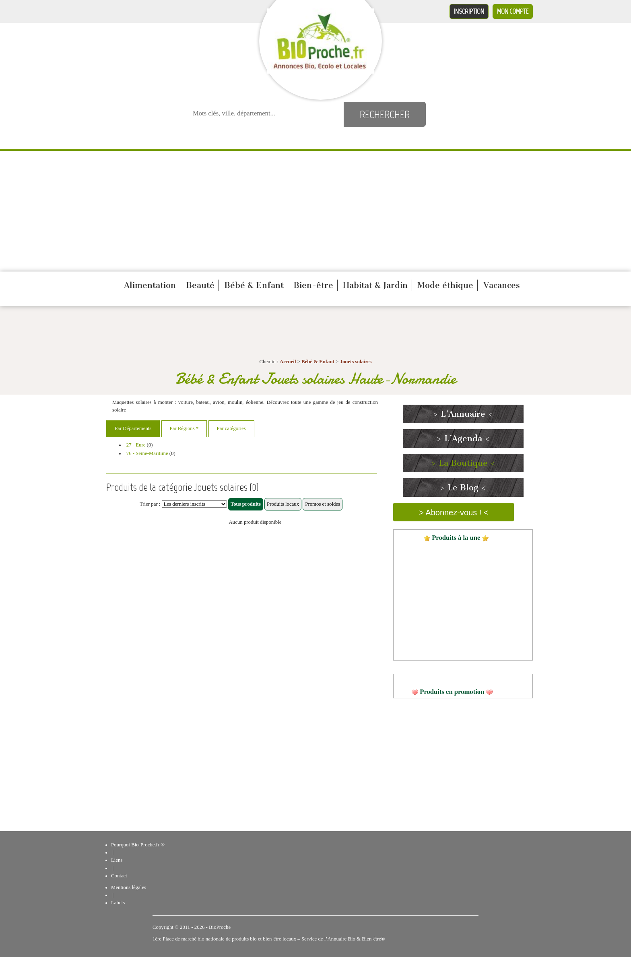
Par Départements (133, 428)
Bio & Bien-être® (366, 939)
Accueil (288, 361)
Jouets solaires (355, 361)
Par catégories (231, 428)
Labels (118, 903)
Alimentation (150, 285)
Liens (116, 860)
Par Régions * (184, 428)
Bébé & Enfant (254, 285)
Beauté (200, 285)
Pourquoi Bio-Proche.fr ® (138, 845)
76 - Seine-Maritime (147, 453)
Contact (119, 876)
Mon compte (512, 11)
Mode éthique (445, 285)
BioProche (220, 927)
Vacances (501, 285)
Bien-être (313, 285)
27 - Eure (136, 445)
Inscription (469, 11)
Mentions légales (128, 887)
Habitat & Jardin (375, 285)
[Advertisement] (315, 211)
